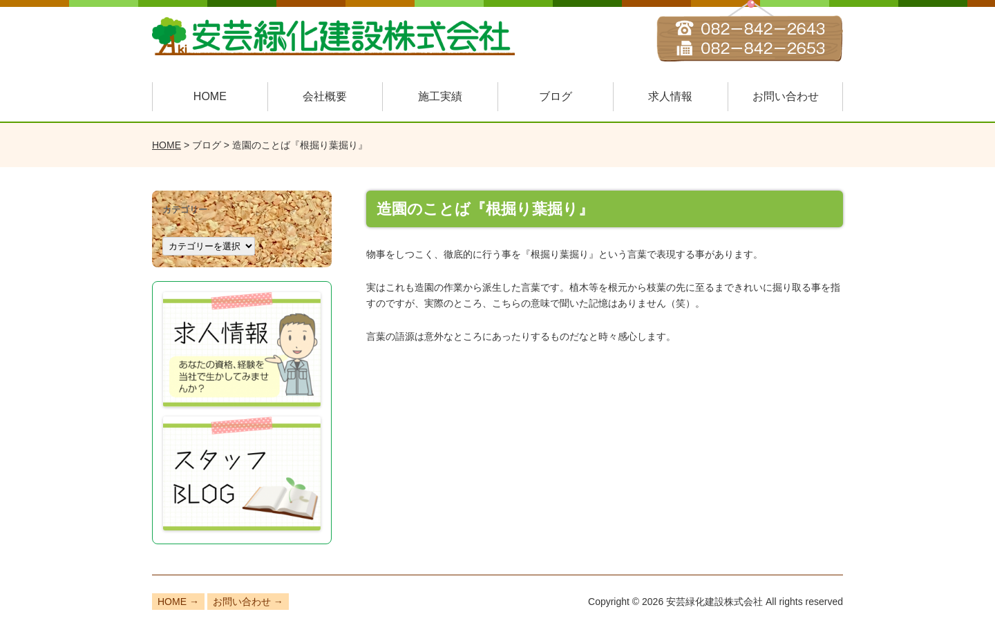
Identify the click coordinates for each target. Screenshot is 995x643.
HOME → (178, 601)
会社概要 (325, 96)
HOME (210, 96)
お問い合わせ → (248, 601)
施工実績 (440, 96)
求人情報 (670, 96)
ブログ (555, 96)
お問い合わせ (785, 96)
